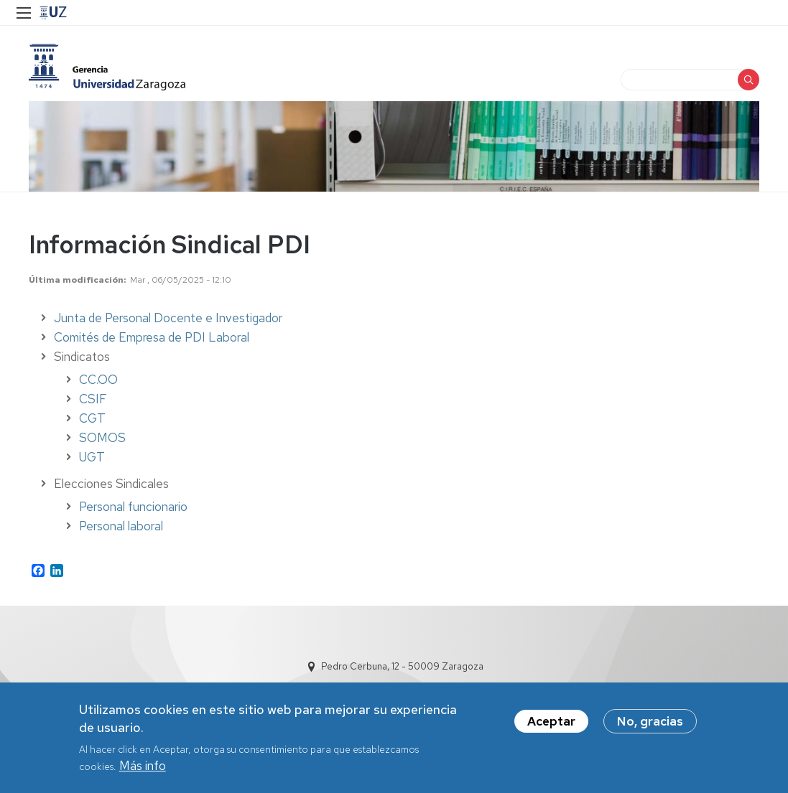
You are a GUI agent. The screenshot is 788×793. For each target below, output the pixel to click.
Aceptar (551, 721)
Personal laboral (121, 526)
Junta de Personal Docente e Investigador (168, 318)
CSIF (93, 399)
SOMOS (102, 438)
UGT (92, 457)
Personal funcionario (133, 507)
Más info (142, 766)
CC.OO (98, 380)
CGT (92, 418)
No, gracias (650, 721)
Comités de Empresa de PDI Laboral (151, 337)
